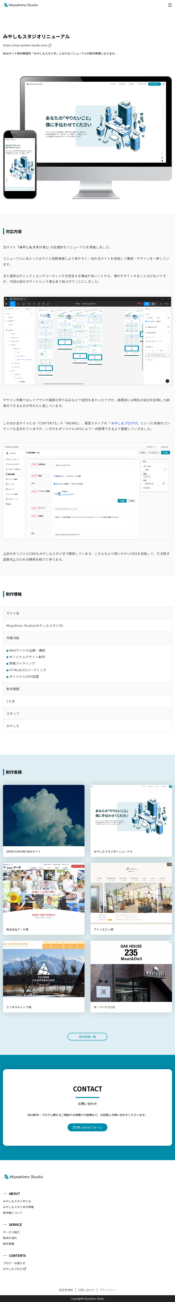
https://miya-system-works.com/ (25, 45)
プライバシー (107, 1290)
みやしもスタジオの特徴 (18, 1207)
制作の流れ (10, 1238)
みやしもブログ (122, 423)
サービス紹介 (11, 1232)
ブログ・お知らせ (14, 1263)
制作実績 (8, 1244)
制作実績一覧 (87, 1037)
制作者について (13, 1213)
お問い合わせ (86, 1290)
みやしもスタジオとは (17, 1201)
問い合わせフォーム (89, 1127)
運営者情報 (66, 1290)
